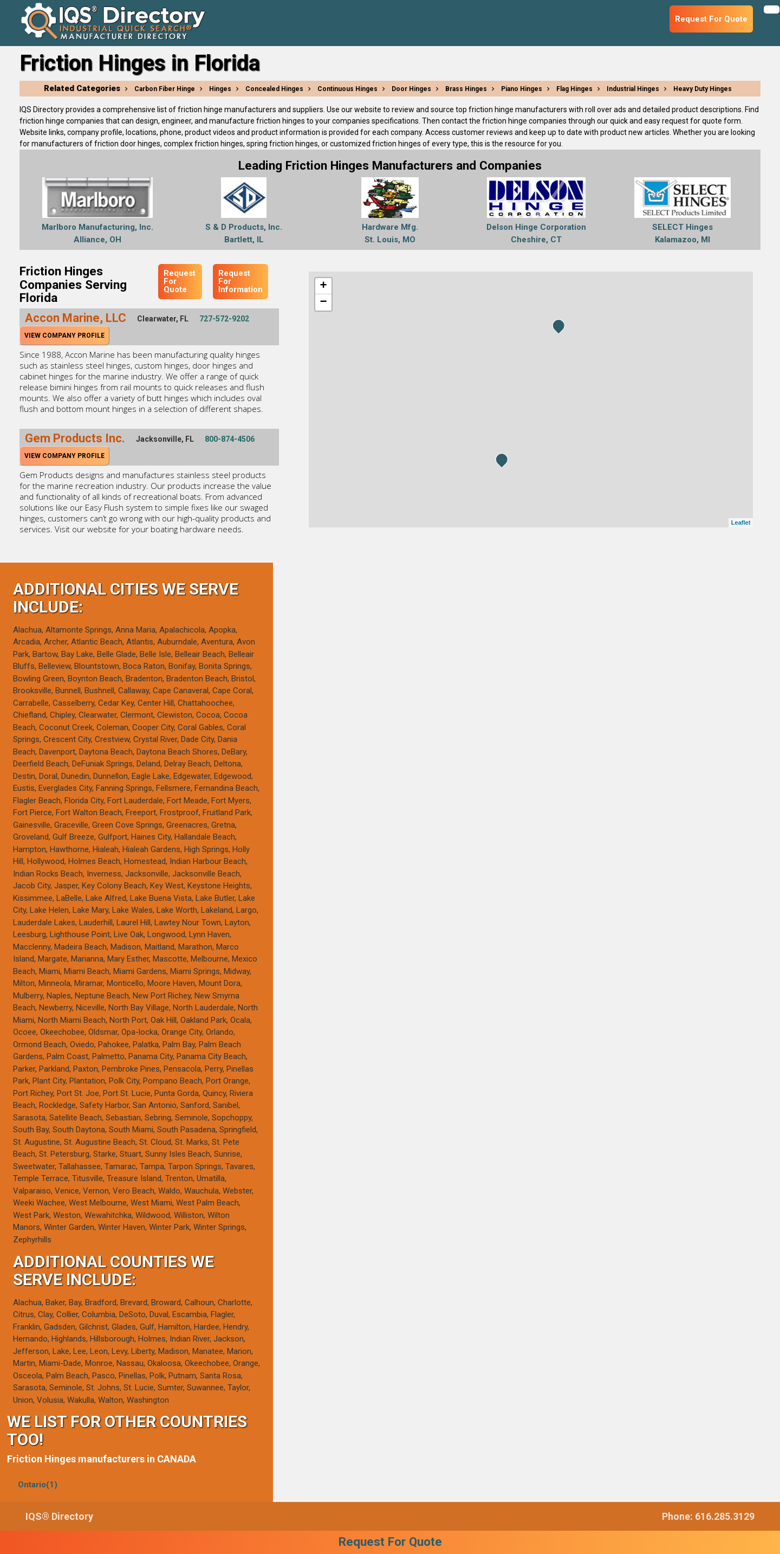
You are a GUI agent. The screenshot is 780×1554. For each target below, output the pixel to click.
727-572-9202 (224, 318)
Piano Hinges (521, 89)
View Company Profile (64, 335)
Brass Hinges (466, 89)
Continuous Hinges (347, 89)
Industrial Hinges (633, 89)
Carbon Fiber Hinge (164, 89)
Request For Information (240, 281)
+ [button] (323, 286)
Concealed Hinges (274, 89)
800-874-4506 (230, 439)
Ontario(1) (37, 1484)
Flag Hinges (574, 89)
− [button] (323, 302)
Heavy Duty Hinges (702, 89)
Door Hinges (411, 89)
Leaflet (740, 522)
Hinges (220, 89)
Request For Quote (180, 281)
